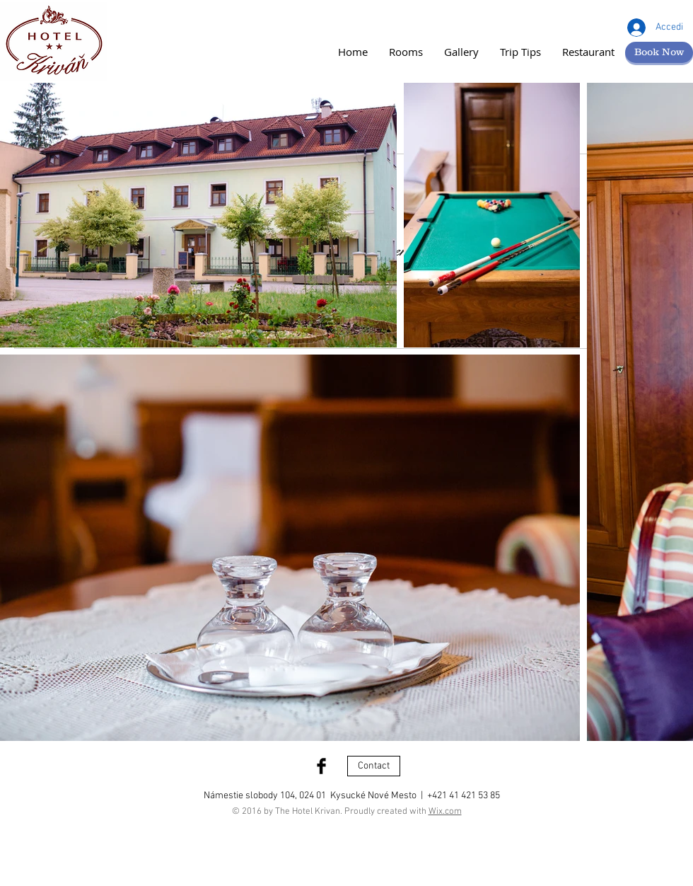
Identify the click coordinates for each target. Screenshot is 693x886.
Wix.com (445, 811)
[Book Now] (659, 52)
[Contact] (373, 766)
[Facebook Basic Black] (321, 766)
